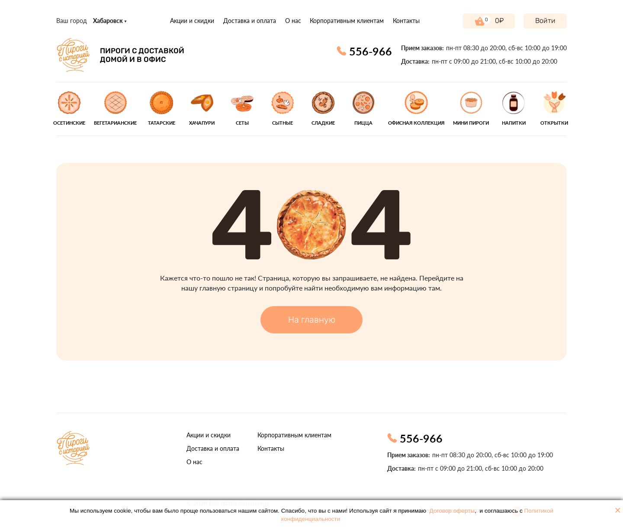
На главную (311, 319)
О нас (293, 20)
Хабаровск (110, 20)
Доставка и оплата (249, 20)
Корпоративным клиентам (347, 20)
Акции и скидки (192, 20)
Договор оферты (452, 510)
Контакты (406, 20)
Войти (545, 20)
